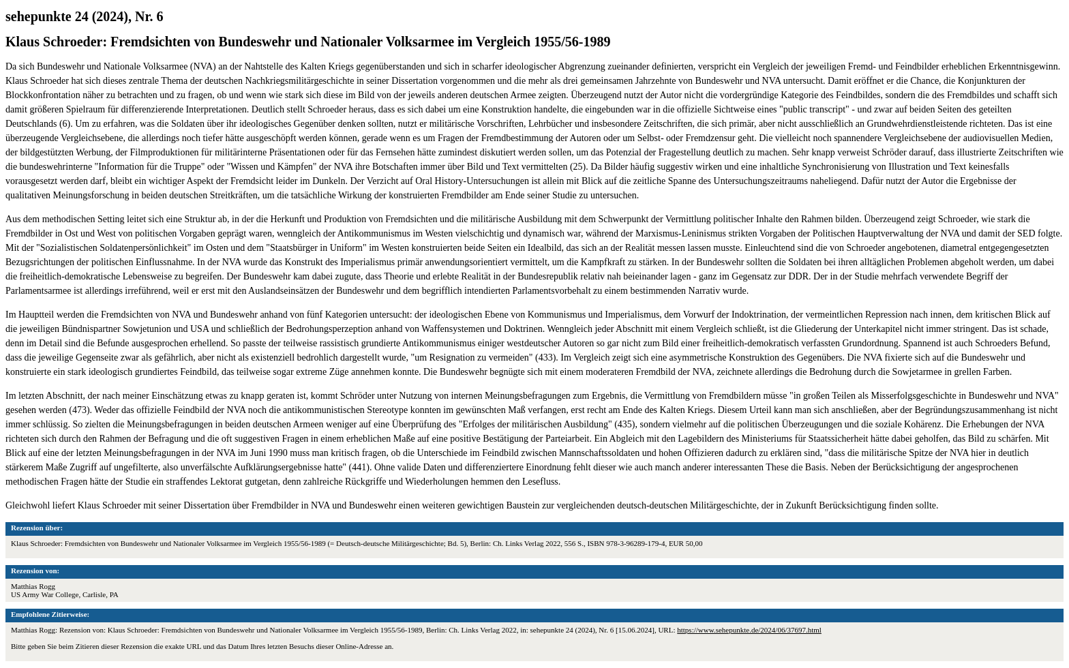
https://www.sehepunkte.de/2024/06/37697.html (749, 630)
